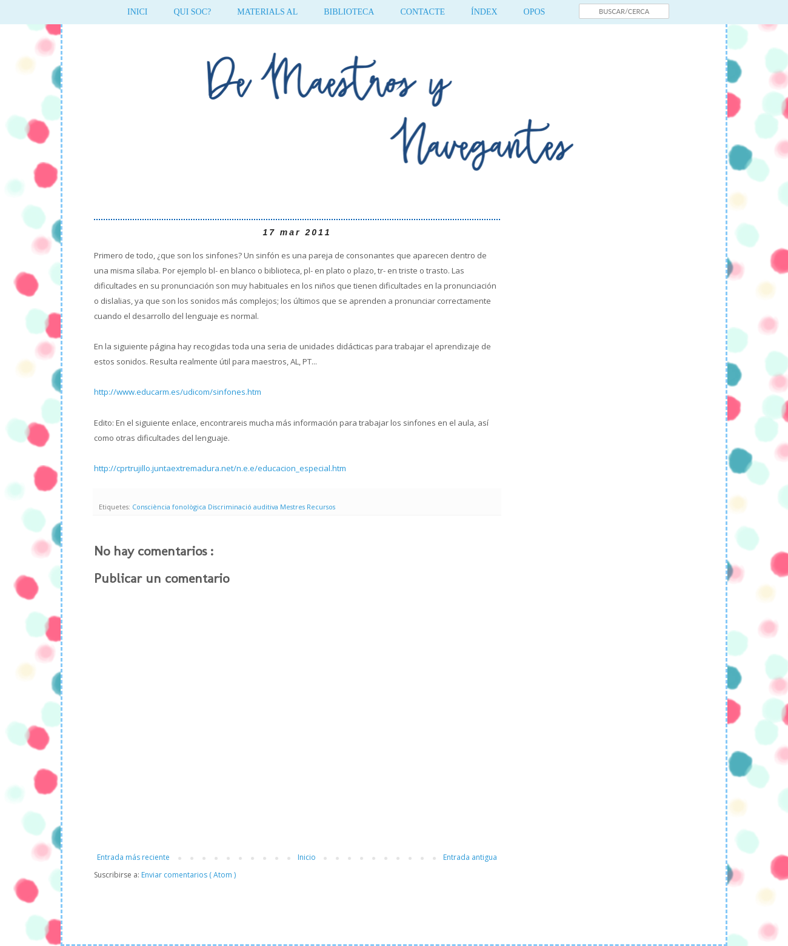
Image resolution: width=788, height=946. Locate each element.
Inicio (307, 857)
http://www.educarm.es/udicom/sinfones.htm (177, 391)
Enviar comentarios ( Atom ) (188, 875)
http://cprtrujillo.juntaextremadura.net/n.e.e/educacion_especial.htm (220, 468)
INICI (137, 11)
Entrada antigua (470, 857)
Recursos (321, 506)
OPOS (535, 11)
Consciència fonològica (170, 506)
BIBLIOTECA (349, 11)
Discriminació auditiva (244, 506)
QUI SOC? (192, 11)
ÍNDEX (484, 11)
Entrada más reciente (133, 857)
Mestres (293, 506)
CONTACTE (422, 11)
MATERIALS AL (267, 11)
